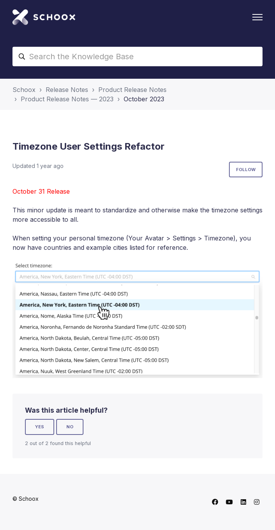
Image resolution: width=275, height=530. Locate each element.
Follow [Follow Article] (245, 169)
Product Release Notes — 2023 (67, 99)
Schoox (23, 90)
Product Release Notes (132, 90)
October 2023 (144, 99)
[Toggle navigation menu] (257, 17)
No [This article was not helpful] (69, 426)
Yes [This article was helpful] (39, 426)
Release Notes (67, 90)
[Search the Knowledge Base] (137, 56)
